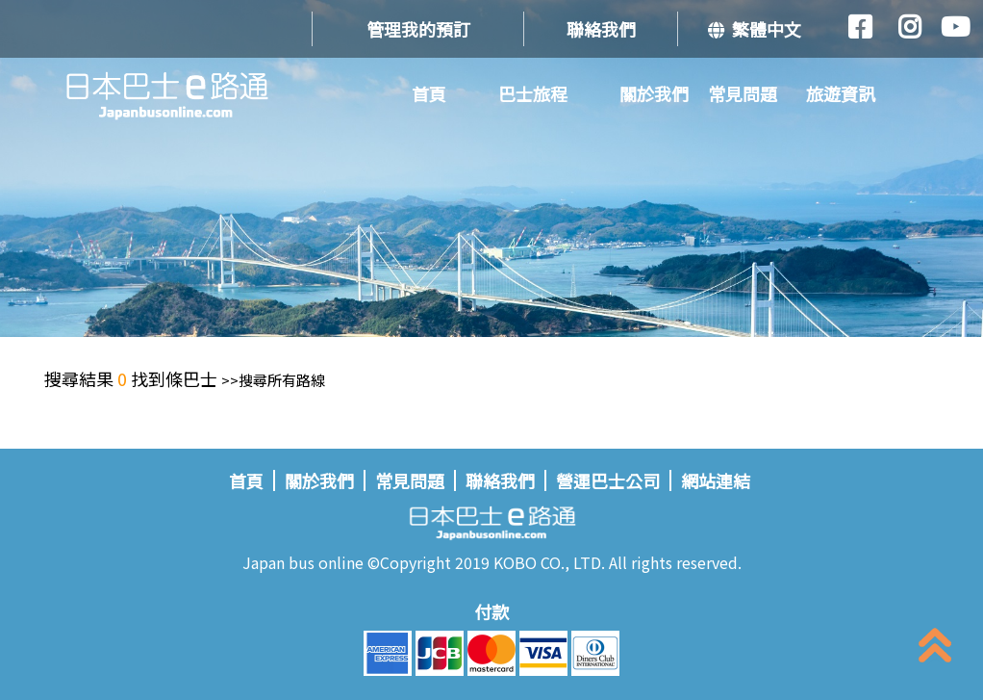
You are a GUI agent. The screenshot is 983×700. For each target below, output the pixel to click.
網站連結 (715, 480)
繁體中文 (754, 28)
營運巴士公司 (608, 480)
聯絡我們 (601, 28)
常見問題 (742, 93)
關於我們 (654, 93)
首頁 (429, 93)
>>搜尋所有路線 (273, 380)
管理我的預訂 (418, 28)
